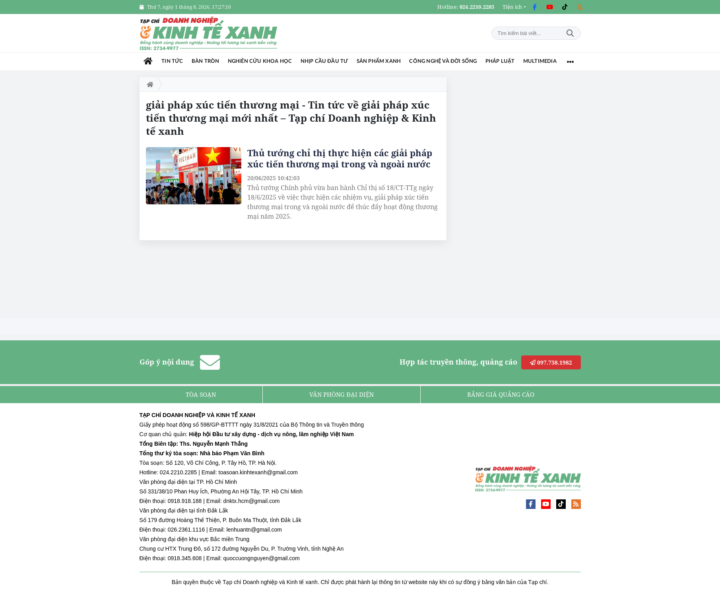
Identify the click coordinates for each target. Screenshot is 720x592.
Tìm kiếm (570, 33)
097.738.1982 (551, 362)
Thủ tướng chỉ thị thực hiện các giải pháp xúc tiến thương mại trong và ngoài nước (339, 158)
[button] (514, 7)
